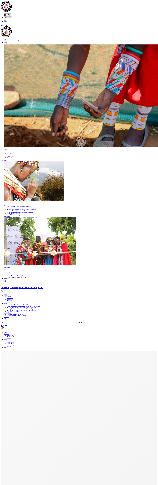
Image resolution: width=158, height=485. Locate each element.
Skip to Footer (7, 17)
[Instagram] (4, 25)
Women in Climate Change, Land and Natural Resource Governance (23, 208)
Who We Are (10, 335)
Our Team (9, 338)
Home (5, 294)
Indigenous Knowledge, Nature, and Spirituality (18, 210)
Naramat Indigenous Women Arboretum (16, 277)
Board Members (10, 156)
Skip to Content (7, 15)
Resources (6, 317)
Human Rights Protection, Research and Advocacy (19, 206)
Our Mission (10, 154)
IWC (5, 20)
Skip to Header (7, 14)
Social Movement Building (13, 213)
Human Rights (10, 342)
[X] (2, 25)
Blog (5, 318)
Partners (9, 159)
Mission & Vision (11, 336)
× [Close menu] (1, 330)
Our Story (9, 153)
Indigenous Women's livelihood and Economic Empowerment (21, 209)
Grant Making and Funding (13, 214)
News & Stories (7, 346)
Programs (7, 339)
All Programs (10, 340)
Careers (5, 21)
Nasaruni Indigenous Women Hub (15, 275)
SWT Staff (9, 157)
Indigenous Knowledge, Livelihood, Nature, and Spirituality (21, 310)
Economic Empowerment (13, 344)
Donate (2, 283)
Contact (5, 319)
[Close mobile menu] (2, 291)
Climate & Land (10, 343)
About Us (7, 334)
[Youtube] (6, 25)
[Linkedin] (5, 25)
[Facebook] (1, 25)
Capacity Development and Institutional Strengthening (20, 212)
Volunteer (6, 22)
